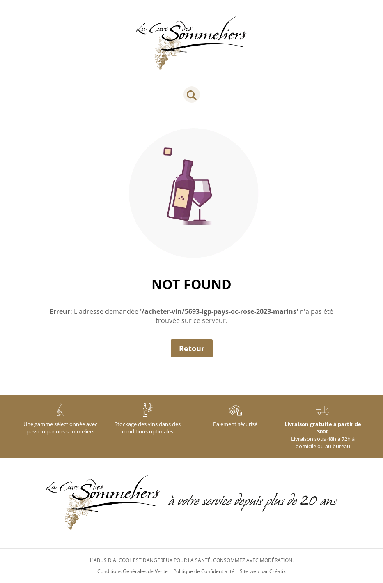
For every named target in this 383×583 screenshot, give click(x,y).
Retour (191, 348)
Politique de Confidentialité (203, 571)
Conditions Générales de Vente (132, 571)
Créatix (277, 571)
